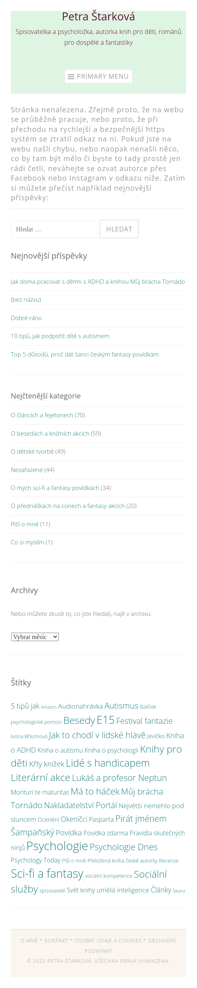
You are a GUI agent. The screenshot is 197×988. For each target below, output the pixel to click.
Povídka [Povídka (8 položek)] (69, 832)
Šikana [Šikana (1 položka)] (179, 891)
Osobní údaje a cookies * (110, 940)
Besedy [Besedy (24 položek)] (79, 720)
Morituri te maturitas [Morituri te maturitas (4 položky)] (40, 792)
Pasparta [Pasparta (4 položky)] (101, 819)
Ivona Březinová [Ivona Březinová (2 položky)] (29, 736)
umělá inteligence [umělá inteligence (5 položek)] (123, 889)
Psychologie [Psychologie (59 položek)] (57, 846)
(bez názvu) (26, 299)
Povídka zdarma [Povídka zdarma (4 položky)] (106, 833)
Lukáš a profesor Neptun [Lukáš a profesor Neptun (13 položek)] (119, 777)
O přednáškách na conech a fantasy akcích (68, 506)
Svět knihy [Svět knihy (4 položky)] (81, 890)
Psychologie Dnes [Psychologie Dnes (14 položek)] (124, 847)
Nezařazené (27, 470)
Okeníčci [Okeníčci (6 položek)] (74, 819)
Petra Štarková (98, 16)
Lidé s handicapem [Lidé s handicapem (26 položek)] (108, 762)
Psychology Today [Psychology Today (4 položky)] (35, 860)
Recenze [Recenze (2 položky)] (169, 860)
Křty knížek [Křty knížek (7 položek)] (46, 764)
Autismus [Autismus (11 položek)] (121, 705)
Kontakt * (58, 940)
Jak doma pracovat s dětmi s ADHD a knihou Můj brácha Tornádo (98, 281)
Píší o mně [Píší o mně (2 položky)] (74, 860)
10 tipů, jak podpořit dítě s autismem (60, 336)
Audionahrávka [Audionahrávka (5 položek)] (80, 706)
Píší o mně (24, 524)
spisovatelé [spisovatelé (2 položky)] (52, 890)
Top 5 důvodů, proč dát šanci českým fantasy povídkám (85, 354)
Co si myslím (27, 542)
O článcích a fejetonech (42, 415)
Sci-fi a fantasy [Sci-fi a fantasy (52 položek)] (47, 873)
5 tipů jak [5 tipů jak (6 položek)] (25, 706)
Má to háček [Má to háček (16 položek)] (95, 791)
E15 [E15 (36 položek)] (106, 719)
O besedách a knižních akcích (50, 433)
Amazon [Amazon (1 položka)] (49, 707)
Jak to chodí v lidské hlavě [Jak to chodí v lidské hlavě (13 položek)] (97, 735)
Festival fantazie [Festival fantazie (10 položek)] (144, 720)
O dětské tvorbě (32, 451)
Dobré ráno (26, 318)
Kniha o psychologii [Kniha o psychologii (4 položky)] (112, 750)
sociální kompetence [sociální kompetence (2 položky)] (108, 875)
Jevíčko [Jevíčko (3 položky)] (156, 736)
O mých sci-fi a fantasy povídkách (55, 488)
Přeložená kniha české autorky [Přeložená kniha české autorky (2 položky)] (122, 860)
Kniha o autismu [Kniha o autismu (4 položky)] (60, 750)
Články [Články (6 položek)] (161, 889)
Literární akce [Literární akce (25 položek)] (40, 777)
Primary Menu (103, 76)
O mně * (32, 940)
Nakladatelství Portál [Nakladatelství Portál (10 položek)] (80, 805)
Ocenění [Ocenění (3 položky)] (48, 819)
